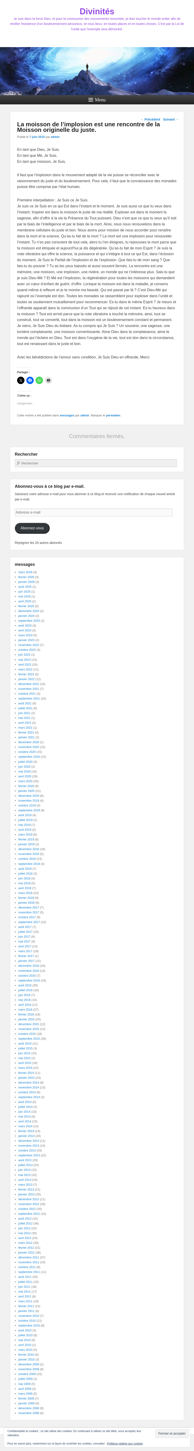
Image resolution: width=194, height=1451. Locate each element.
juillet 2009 (25, 1379)
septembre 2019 (29, 810)
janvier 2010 (26, 1359)
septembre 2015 (29, 1038)
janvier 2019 (26, 844)
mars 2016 (25, 1009)
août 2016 (25, 985)
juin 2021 (24, 713)
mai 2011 (24, 1291)
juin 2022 (24, 654)
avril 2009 (24, 1388)
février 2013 (26, 1189)
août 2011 (25, 1276)
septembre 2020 (29, 756)
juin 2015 (24, 1053)
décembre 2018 (28, 849)
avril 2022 (24, 664)
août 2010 (25, 1330)
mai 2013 (24, 1175)
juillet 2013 (25, 1165)
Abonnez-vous (32, 528)
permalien (113, 415)
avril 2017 (24, 946)
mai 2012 (24, 1233)
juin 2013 (24, 1170)
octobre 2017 (27, 917)
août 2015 (25, 1043)
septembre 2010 (29, 1325)
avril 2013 (24, 1179)
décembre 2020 (28, 742)
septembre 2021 (29, 698)
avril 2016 (24, 1004)
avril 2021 (24, 722)
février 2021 (26, 732)
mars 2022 (25, 669)
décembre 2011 (28, 1257)
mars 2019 (25, 834)
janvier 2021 (26, 737)
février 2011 (26, 1306)
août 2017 (25, 927)
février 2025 (26, 606)
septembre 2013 (29, 1155)
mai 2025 (24, 596)
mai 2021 (24, 718)
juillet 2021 (25, 708)
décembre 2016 (28, 965)
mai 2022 (24, 659)
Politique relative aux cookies (125, 1443)
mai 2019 (24, 825)
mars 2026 (25, 572)
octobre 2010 (27, 1320)
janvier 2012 (26, 1252)
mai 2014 (24, 1116)
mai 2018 (24, 883)
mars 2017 (25, 951)
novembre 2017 (28, 912)
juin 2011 (24, 1286)
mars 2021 (25, 727)
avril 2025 (24, 601)
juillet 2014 (25, 1107)
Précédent (150, 119)
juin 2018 (24, 878)
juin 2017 (24, 936)
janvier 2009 (26, 1403)
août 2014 (25, 1102)
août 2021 (25, 703)
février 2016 (26, 1014)
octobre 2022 (27, 649)
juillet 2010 (25, 1335)
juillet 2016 (25, 990)
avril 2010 (24, 1345)
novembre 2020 (28, 747)
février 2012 (26, 1247)
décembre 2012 (28, 1199)
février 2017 (26, 956)
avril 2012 (24, 1238)
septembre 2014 (29, 1097)
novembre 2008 (28, 1413)
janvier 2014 (26, 1136)
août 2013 (25, 1160)
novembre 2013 (28, 1145)
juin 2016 (24, 995)
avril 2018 (24, 888)
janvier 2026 (26, 582)
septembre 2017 (29, 922)
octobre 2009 (27, 1374)
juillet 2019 (25, 820)
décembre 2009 (28, 1364)
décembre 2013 (28, 1140)
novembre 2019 (28, 800)
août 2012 (25, 1218)
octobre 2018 (27, 858)
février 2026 (26, 577)
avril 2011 (24, 1296)
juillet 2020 (25, 761)
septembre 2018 (29, 864)
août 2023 (25, 625)
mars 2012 (25, 1243)
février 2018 (26, 898)
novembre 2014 (28, 1087)
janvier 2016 (26, 1019)
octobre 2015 (27, 1034)
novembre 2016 (28, 970)
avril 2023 (24, 630)
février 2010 (26, 1354)
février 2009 (26, 1398)
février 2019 (26, 839)
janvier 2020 (26, 791)
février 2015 (26, 1073)
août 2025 (25, 586)
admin (55, 137)
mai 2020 (24, 771)
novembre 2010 (28, 1316)
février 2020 (26, 786)
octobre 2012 (27, 1209)
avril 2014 (24, 1121)
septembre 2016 (29, 980)
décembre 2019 (28, 795)
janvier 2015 (26, 1077)
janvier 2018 (26, 902)
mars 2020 (25, 781)
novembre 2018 (28, 854)
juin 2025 (24, 591)
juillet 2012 (25, 1223)
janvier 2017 (26, 961)
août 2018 (25, 868)
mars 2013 (25, 1184)
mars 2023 (25, 635)
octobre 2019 (27, 805)
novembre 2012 (28, 1204)
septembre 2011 (29, 1272)
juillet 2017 (25, 931)
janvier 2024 (26, 616)
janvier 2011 (26, 1311)
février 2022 (26, 674)
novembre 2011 (28, 1262)
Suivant (171, 119)
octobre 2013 (27, 1150)
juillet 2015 (25, 1048)
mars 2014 (25, 1126)
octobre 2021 (27, 693)
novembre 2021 (28, 689)
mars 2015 (25, 1067)
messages (67, 415)
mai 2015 (24, 1058)
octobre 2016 (27, 975)
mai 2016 (24, 1000)
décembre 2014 (28, 1082)
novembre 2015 (28, 1029)
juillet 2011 (25, 1282)
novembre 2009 (28, 1369)
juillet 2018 (25, 873)
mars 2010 (25, 1349)
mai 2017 (24, 941)
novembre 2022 (28, 645)
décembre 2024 (28, 611)
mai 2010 (24, 1340)
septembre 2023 (29, 620)
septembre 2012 (29, 1213)
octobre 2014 (27, 1092)
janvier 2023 (26, 640)
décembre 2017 (28, 907)
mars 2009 (25, 1393)
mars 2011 (25, 1301)
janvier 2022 (26, 679)
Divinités (97, 11)
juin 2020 (24, 766)
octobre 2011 (27, 1267)
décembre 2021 (28, 684)
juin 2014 (24, 1111)
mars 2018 (25, 893)
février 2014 (26, 1131)
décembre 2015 (28, 1024)
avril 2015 (24, 1063)
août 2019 (25, 815)
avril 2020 (24, 776)
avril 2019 (24, 829)
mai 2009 (24, 1384)
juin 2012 (24, 1228)
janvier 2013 (26, 1194)
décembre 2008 (28, 1408)
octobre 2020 (27, 752)
